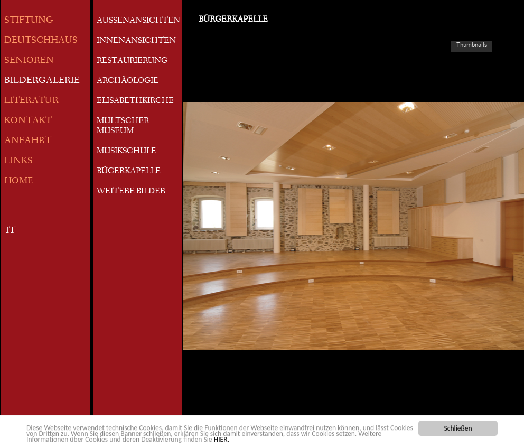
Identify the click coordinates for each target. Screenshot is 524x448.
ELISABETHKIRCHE (135, 101)
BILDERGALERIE (42, 81)
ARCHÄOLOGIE (127, 81)
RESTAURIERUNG (132, 61)
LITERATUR (31, 101)
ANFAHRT (27, 141)
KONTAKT (28, 121)
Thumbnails (471, 45)
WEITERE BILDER (131, 192)
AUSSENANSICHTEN (138, 21)
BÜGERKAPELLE (129, 171)
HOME (18, 181)
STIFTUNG (28, 20)
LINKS (18, 161)
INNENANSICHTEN (136, 41)
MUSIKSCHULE (126, 151)
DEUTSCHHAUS (41, 40)
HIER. (221, 440)
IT (10, 231)
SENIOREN (29, 61)
